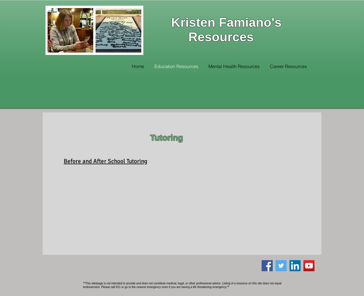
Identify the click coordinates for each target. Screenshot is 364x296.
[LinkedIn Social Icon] (295, 265)
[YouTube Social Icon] (309, 265)
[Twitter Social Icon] (281, 265)
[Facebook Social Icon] (267, 265)
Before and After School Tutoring (105, 161)
